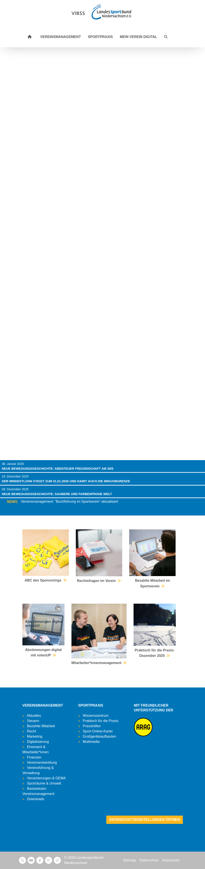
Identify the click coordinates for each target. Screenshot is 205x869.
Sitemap (129, 860)
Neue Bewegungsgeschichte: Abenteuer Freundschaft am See (58, 468)
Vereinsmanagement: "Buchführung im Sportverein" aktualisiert (69, 501)
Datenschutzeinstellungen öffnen (144, 819)
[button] (166, 36)
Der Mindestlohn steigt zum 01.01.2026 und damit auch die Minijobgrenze (66, 481)
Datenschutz (149, 860)
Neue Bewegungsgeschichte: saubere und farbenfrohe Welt (57, 494)
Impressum (171, 860)
